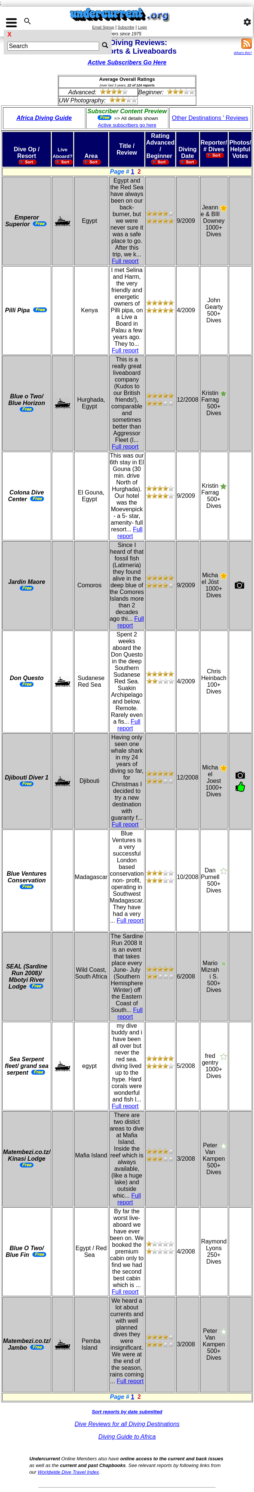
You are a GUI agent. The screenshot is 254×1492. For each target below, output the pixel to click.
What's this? (243, 53)
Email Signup (103, 27)
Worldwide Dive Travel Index (68, 1472)
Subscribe (126, 27)
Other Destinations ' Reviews (210, 118)
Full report (125, 261)
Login (142, 27)
